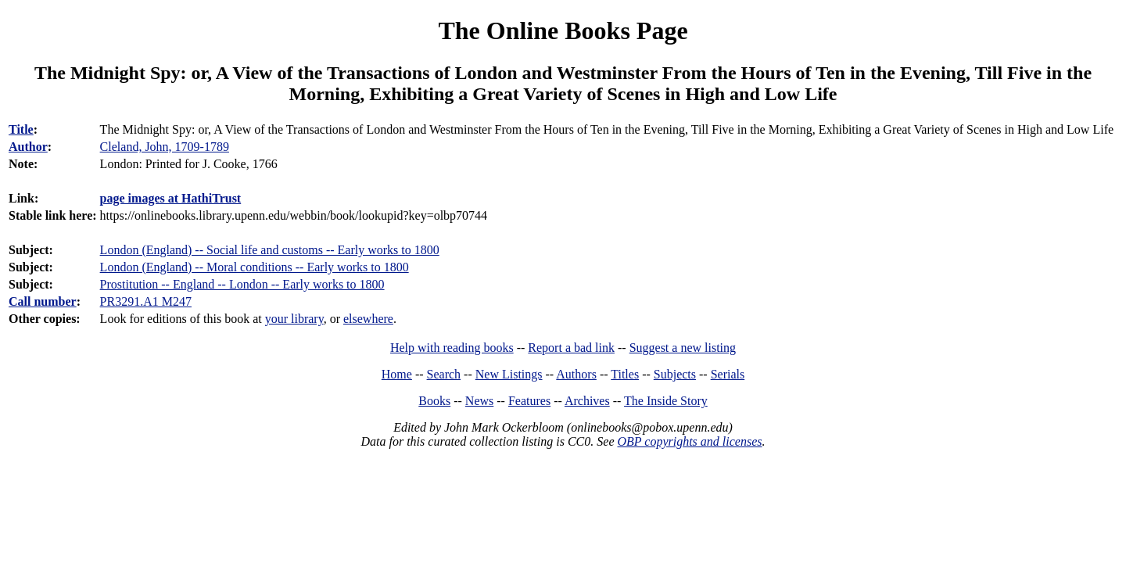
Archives (587, 400)
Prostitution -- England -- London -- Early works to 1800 (242, 284)
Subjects (675, 374)
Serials (728, 374)
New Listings (509, 374)
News (479, 400)
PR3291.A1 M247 (146, 301)
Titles (625, 374)
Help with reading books (452, 347)
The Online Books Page (562, 30)
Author (28, 146)
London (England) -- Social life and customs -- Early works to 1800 (269, 249)
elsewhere (368, 318)
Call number (43, 301)
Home (397, 374)
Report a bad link (571, 347)
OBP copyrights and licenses (689, 441)
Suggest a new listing (682, 347)
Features (529, 400)
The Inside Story (666, 400)
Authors (576, 374)
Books (434, 400)
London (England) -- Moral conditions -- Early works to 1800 (254, 267)
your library (294, 318)
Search (444, 374)
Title (21, 129)
